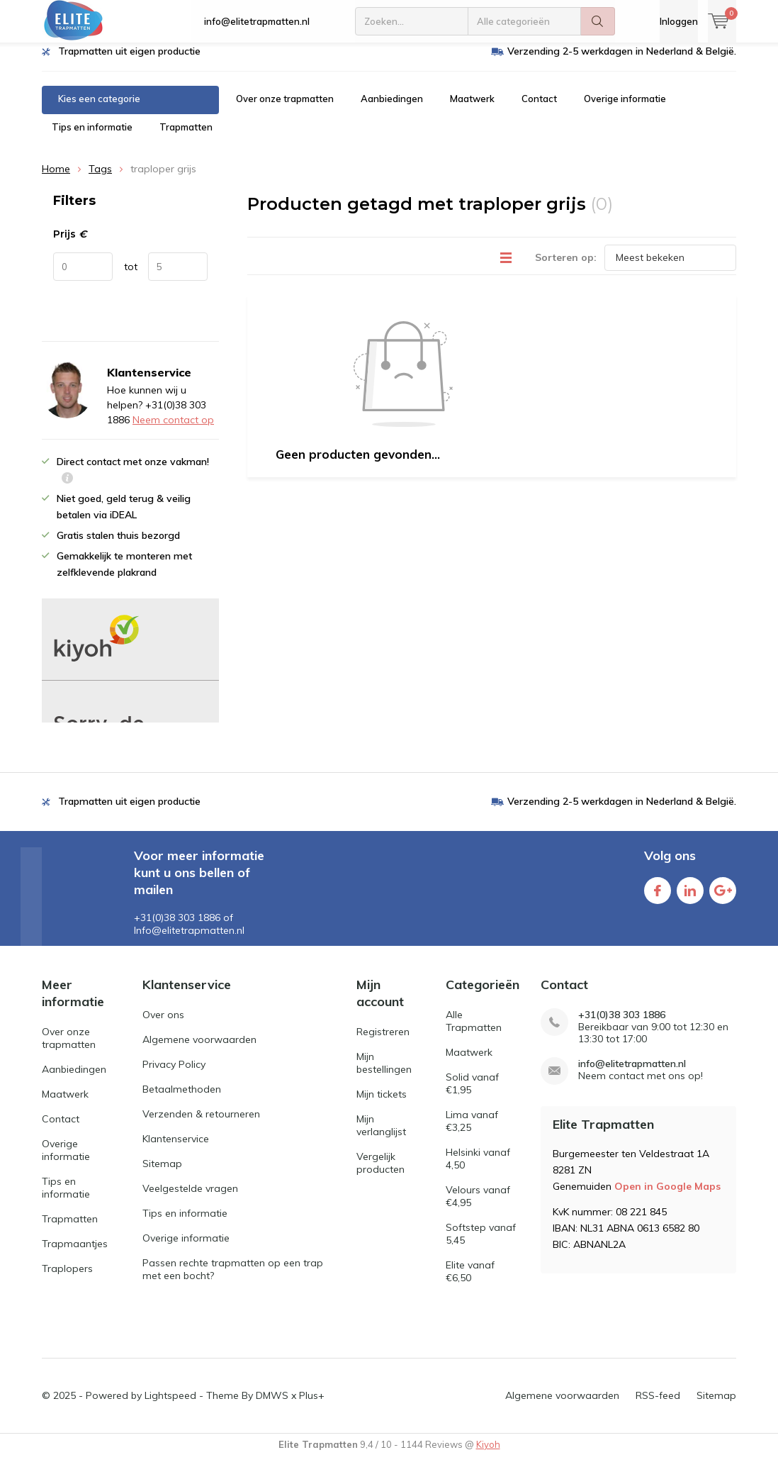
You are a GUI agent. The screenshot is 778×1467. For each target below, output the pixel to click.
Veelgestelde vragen (190, 1199)
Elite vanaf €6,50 (470, 1282)
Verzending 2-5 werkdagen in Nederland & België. (621, 61)
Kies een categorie (99, 109)
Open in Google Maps (667, 1196)
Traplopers (67, 1278)
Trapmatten (186, 137)
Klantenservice (175, 1149)
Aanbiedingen (392, 109)
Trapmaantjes (75, 1253)
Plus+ (312, 1405)
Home (56, 179)
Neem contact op (173, 430)
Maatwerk (472, 109)
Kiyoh (488, 1454)
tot (130, 277)
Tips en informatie (92, 137)
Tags (100, 179)
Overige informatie (625, 109)
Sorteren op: (566, 267)
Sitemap (162, 1174)
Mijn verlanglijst (381, 1135)
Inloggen (679, 21)
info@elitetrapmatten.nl (257, 21)
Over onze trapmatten (285, 109)
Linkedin (690, 898)
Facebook (657, 898)
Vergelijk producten (380, 1173)
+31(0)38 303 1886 (621, 1026)
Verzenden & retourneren (201, 1124)
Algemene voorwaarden (199, 1050)
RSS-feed (658, 1405)
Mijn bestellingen (384, 1073)
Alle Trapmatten (474, 1031)
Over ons (163, 1025)
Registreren (383, 1041)
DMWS (272, 1405)
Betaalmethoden (181, 1099)
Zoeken (598, 21)
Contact (539, 109)
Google (722, 898)
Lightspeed (170, 1405)
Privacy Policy (173, 1075)
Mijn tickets (381, 1104)
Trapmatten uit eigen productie (129, 61)
